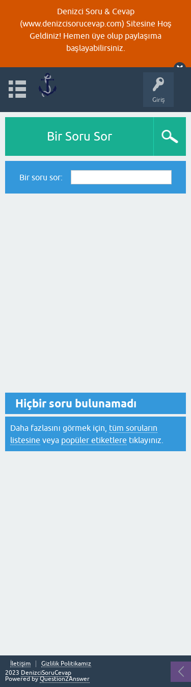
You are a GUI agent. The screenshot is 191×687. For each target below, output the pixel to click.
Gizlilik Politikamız (66, 664)
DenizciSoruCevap (46, 672)
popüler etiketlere (94, 440)
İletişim (20, 664)
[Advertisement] (95, 293)
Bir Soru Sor (79, 136)
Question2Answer (65, 678)
